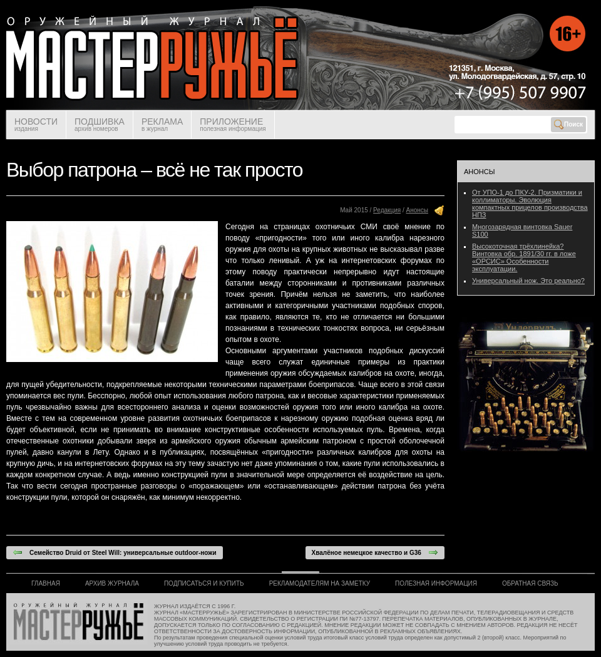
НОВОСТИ (36, 124)
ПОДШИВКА (99, 124)
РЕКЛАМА (162, 124)
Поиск (568, 125)
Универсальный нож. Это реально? (528, 280)
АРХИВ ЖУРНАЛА (112, 583)
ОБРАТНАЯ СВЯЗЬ (530, 583)
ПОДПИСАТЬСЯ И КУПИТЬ (204, 583)
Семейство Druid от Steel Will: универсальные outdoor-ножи (115, 552)
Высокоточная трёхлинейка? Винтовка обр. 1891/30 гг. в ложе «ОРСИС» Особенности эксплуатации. (524, 257)
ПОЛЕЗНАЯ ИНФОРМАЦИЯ (436, 583)
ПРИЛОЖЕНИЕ (232, 124)
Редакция (387, 210)
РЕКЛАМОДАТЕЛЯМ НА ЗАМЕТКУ (319, 583)
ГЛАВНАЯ (45, 583)
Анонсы (417, 210)
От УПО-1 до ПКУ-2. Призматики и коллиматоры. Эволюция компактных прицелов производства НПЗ (530, 204)
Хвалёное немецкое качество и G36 (375, 552)
